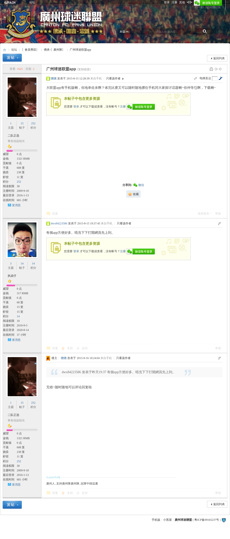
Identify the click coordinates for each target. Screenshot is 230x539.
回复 (55, 213)
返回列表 (219, 58)
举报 (218, 213)
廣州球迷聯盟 (4, 49)
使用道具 (203, 213)
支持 (70, 348)
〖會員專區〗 (30, 49)
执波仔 (12, 275)
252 (33, 123)
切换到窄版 (189, 2)
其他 (182, 2)
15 (22, 123)
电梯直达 (205, 78)
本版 (122, 31)
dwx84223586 (59, 223)
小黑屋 (167, 519)
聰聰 (54, 78)
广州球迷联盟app (80, 49)
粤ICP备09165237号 (206, 519)
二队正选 (13, 135)
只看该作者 (113, 78)
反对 (85, 348)
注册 (174, 2)
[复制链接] (84, 69)
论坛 (32, 2)
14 (22, 263)
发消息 (16, 205)
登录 (167, 2)
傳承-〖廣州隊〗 (54, 49)
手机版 (156, 519)
